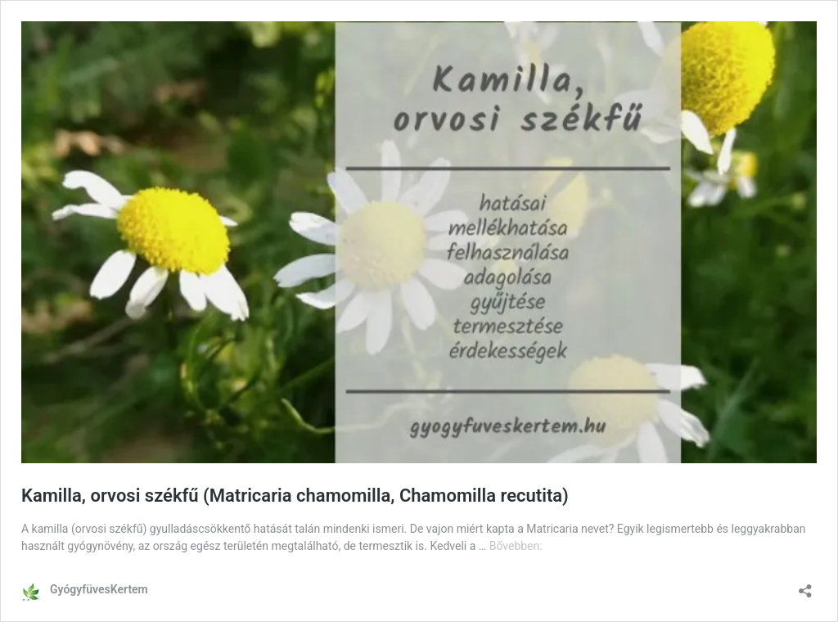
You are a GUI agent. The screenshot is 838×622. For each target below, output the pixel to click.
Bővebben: (516, 545)
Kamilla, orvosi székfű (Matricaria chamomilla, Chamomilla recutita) (295, 495)
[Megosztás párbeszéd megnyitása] (805, 585)
